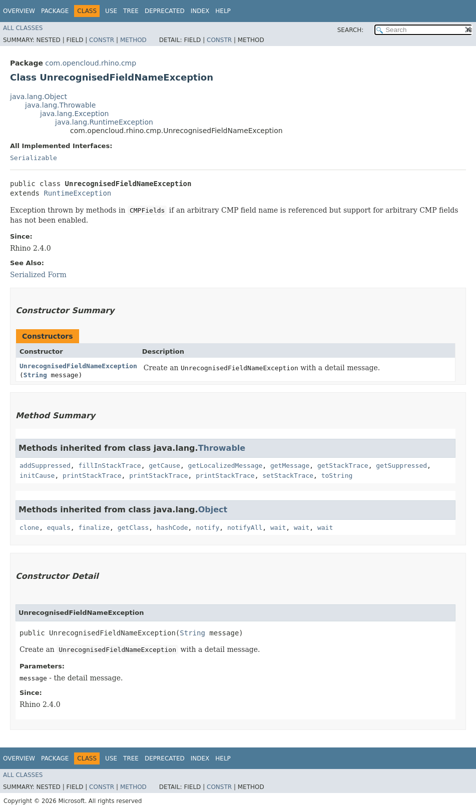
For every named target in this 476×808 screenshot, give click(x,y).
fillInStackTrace (109, 465)
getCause (164, 465)
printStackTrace (92, 475)
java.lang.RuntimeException (104, 122)
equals (59, 527)
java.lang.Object (38, 97)
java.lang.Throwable (60, 105)
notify (207, 527)
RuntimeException (77, 193)
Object (213, 509)
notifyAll (244, 527)
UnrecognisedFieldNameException (78, 366)
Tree (131, 11)
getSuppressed (401, 465)
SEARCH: (350, 30)
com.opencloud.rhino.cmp (90, 63)
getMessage (289, 465)
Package (55, 11)
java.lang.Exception (74, 114)
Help (223, 11)
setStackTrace (287, 475)
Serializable (33, 158)
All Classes (23, 28)
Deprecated (165, 11)
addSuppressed (45, 465)
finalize (94, 527)
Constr (101, 40)
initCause (37, 475)
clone (29, 527)
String (35, 375)
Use (111, 11)
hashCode (172, 527)
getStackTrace (342, 465)
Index (200, 11)
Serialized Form (38, 275)
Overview (19, 11)
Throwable (222, 448)
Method (133, 40)
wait (278, 527)
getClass (133, 527)
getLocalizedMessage (225, 465)
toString (337, 475)
